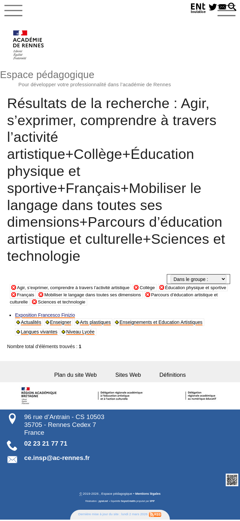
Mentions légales (147, 495)
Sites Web (128, 376)
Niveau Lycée (80, 333)
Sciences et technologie (89, 303)
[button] (232, 7)
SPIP (152, 502)
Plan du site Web (81, 376)
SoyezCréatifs (128, 502)
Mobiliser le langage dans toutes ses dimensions (115, 295)
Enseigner (60, 323)
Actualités (31, 323)
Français (45, 295)
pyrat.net (103, 502)
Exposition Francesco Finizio (45, 316)
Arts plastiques (95, 323)
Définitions (167, 376)
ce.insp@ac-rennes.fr (57, 459)
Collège (153, 289)
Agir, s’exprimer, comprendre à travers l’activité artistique (76, 289)
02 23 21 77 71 (45, 444)
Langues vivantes (39, 333)
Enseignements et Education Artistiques (161, 323)
